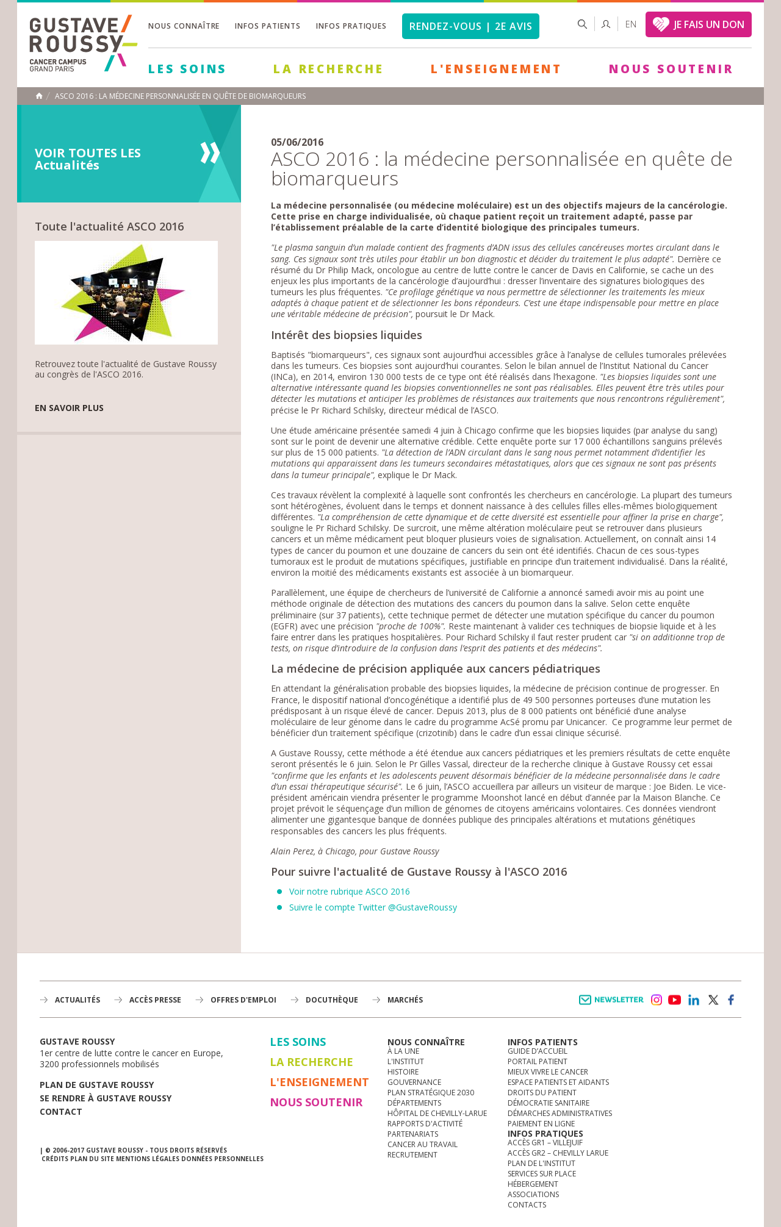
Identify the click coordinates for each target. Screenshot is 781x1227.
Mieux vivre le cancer (548, 1072)
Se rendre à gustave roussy (105, 1098)
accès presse (155, 1000)
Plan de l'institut (541, 1163)
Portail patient (537, 1061)
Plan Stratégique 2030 (430, 1092)
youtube (675, 1000)
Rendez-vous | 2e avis (470, 26)
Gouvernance (414, 1082)
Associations (533, 1194)
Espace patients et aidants (558, 1082)
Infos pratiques (351, 26)
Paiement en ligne (541, 1123)
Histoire (403, 1072)
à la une (403, 1051)
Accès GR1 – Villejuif (545, 1142)
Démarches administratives (560, 1113)
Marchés (405, 1000)
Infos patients (267, 26)
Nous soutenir (671, 69)
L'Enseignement (497, 69)
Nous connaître (184, 26)
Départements (414, 1103)
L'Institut (405, 1061)
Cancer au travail (422, 1144)
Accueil (39, 95)
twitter (712, 1000)
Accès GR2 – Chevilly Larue (558, 1153)
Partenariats (412, 1134)
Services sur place (542, 1173)
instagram (656, 1000)
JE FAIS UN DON (709, 24)
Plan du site (92, 1158)
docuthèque (332, 1000)
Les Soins (187, 69)
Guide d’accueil (537, 1051)
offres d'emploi (243, 1000)
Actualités (77, 1000)
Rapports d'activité (424, 1123)
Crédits (54, 1158)
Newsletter (613, 1006)
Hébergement (533, 1184)
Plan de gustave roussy (97, 1084)
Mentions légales (147, 1158)
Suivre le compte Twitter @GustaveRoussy (373, 907)
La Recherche (328, 69)
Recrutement (412, 1155)
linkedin (693, 1000)
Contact (61, 1111)
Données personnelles (222, 1158)
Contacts (527, 1205)
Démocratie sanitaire (548, 1103)
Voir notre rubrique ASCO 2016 (349, 891)
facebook (731, 1000)
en (630, 24)
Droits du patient (542, 1092)
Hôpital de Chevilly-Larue (437, 1113)
